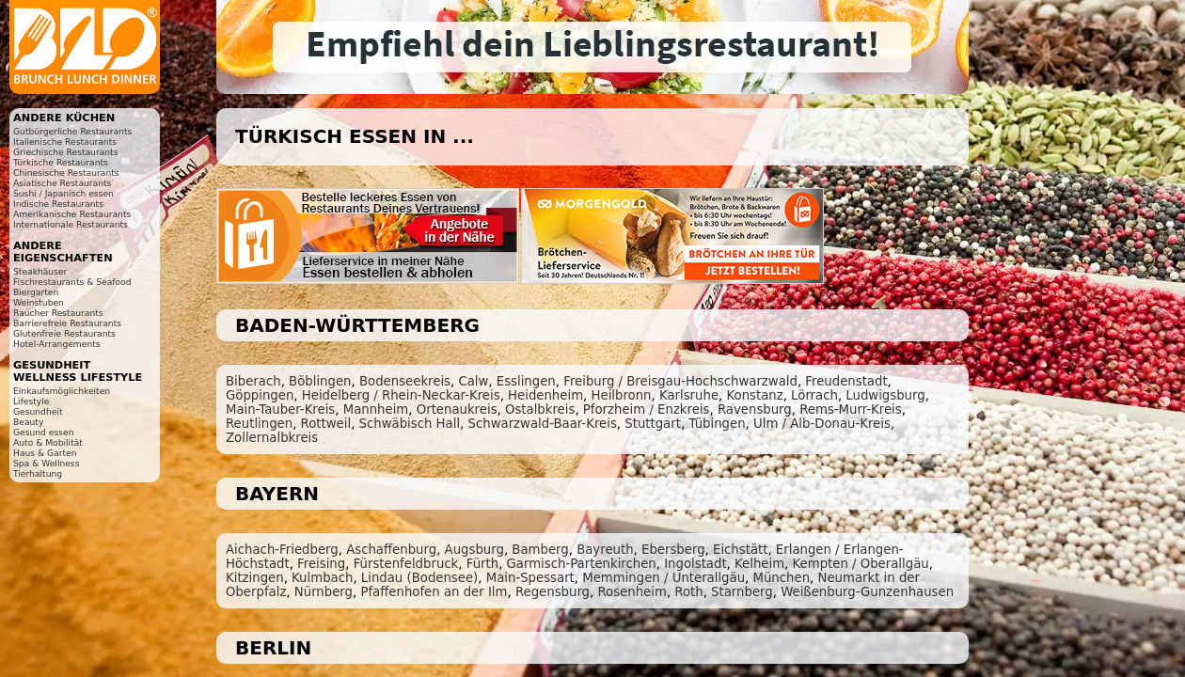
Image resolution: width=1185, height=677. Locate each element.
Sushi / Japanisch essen (63, 193)
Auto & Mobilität (48, 442)
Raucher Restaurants (58, 312)
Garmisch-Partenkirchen (581, 564)
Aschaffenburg (391, 550)
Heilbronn (622, 395)
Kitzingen (255, 578)
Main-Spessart (530, 578)
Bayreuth (605, 550)
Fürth (482, 564)
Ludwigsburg (884, 395)
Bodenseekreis (404, 381)
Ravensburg (755, 409)
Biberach (253, 381)
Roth (688, 592)
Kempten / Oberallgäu (861, 564)
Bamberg (540, 550)
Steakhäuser (40, 271)
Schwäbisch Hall (410, 424)
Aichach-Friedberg (282, 550)
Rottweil (326, 424)
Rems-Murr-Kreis (850, 409)
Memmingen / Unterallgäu (663, 578)
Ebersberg (673, 550)
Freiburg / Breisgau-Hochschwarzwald (680, 381)
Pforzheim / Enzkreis (646, 409)
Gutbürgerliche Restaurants (72, 131)
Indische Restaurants (58, 203)
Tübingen (716, 424)
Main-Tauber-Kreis (280, 409)
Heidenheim (545, 395)
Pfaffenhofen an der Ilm (433, 592)
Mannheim (376, 409)
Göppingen (259, 395)
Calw (473, 381)
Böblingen (320, 381)
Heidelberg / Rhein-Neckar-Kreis (401, 395)
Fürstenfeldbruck (406, 564)
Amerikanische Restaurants (72, 214)
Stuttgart (652, 424)
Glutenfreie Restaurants (64, 333)
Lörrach (814, 395)
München (782, 578)
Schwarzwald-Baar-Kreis (542, 424)
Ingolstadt (695, 564)
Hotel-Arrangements (57, 343)
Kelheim (759, 564)
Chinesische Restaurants (66, 172)
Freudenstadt (846, 381)
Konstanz (754, 395)
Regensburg (552, 592)
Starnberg (742, 592)
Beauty (28, 422)
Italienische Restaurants (65, 141)
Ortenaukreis (457, 409)
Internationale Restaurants (70, 224)
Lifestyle (31, 401)
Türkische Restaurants (60, 162)
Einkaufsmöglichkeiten (61, 391)
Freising (321, 564)
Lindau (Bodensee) (419, 578)
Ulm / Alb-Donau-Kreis (822, 424)
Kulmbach (322, 578)
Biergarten (35, 292)
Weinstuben (38, 302)
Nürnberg (323, 592)
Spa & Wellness (46, 463)
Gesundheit (38, 411)
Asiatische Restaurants (62, 183)
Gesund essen (43, 432)
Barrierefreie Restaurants (67, 323)
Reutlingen (259, 424)
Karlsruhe (689, 395)
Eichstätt (740, 550)
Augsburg (474, 550)
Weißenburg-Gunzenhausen (867, 592)
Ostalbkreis (540, 409)
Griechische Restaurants (65, 152)
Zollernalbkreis (272, 438)
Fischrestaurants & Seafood (72, 281)
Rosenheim (631, 592)
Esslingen (526, 381)
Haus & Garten (45, 453)
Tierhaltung (37, 473)
